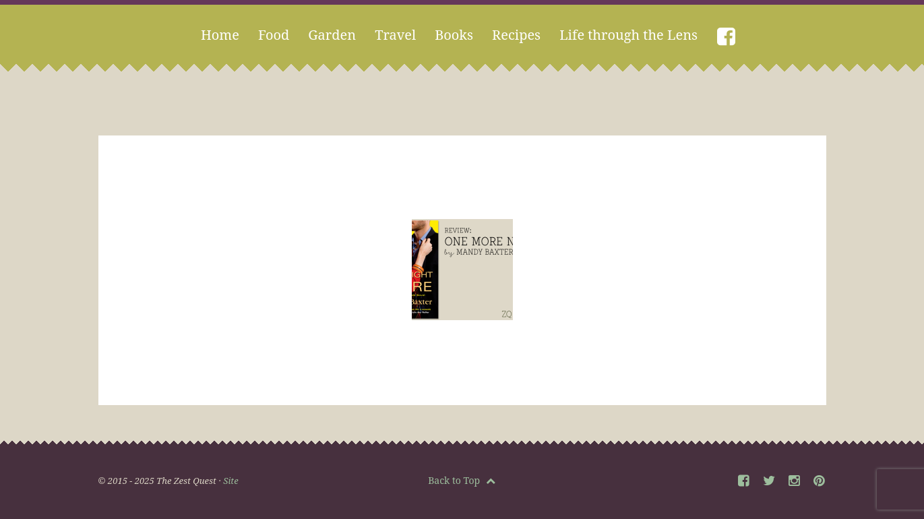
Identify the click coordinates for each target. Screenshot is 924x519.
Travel (395, 35)
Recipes (516, 35)
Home (220, 35)
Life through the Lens (628, 35)
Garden (332, 35)
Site (230, 481)
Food (273, 35)
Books (454, 35)
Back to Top (461, 480)
